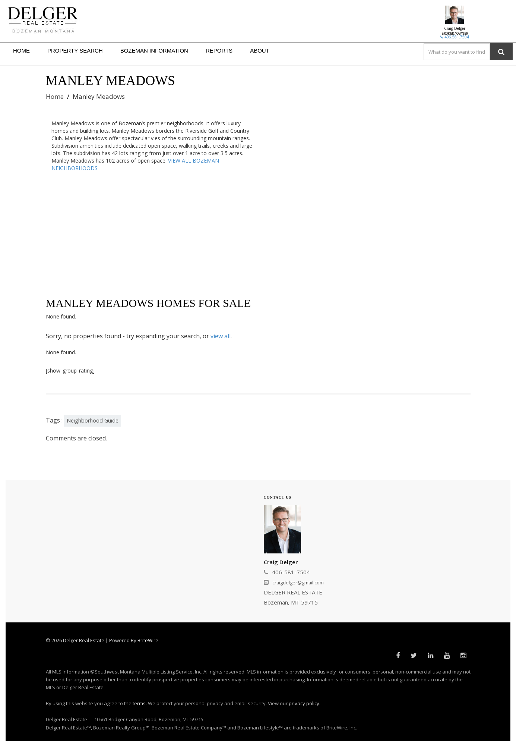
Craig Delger (454, 28)
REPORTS (219, 50)
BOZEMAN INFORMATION (154, 50)
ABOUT (259, 50)
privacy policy (304, 703)
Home (55, 96)
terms (139, 703)
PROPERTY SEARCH (75, 50)
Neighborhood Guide (92, 420)
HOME (21, 50)
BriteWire (147, 640)
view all (220, 336)
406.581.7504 (454, 37)
